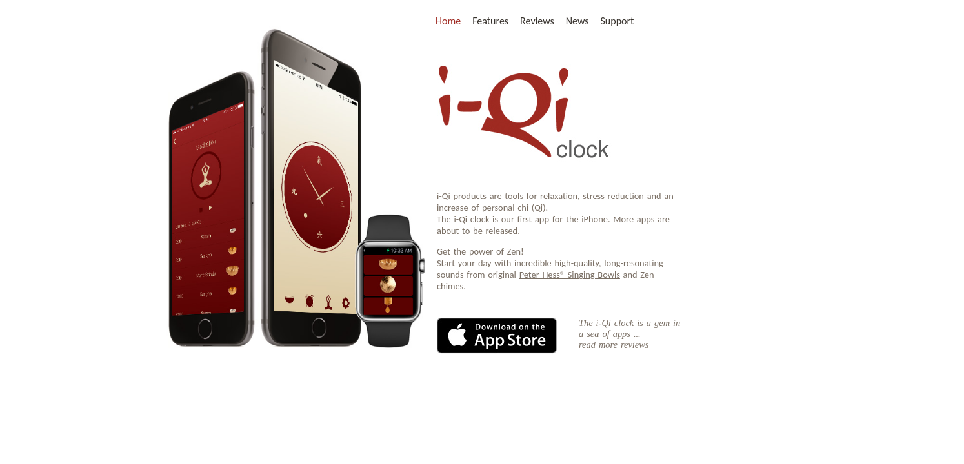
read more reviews (613, 345)
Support (617, 21)
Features (490, 21)
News (577, 21)
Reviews (537, 21)
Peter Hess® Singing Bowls (569, 274)
